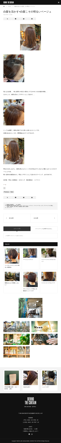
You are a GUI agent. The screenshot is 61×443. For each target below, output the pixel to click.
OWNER (12, 204)
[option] (11, 380)
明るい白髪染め (19, 206)
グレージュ (25, 205)
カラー (21, 205)
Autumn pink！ (27, 387)
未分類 (10, 14)
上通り (8, 206)
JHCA (18, 205)
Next (12, 192)
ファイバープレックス (38, 205)
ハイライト (30, 205)
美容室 (26, 206)
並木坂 (11, 206)
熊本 (24, 206)
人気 (14, 206)
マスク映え (50, 205)
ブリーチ (46, 205)
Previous (6, 192)
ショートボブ (45, 387)
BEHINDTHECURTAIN (11, 205)
